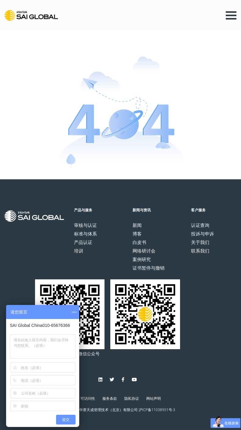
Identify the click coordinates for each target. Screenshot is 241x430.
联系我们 (200, 251)
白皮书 (139, 242)
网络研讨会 (144, 251)
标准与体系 (85, 234)
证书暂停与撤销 (149, 268)
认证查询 (200, 225)
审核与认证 (85, 225)
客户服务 (198, 210)
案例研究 (142, 259)
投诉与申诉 (202, 234)
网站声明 (153, 398)
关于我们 (200, 242)
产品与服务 (83, 210)
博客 (137, 234)
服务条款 (109, 398)
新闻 (137, 225)
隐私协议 (131, 398)
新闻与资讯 (142, 210)
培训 (78, 251)
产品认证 (83, 242)
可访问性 (87, 398)
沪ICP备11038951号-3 (157, 410)
